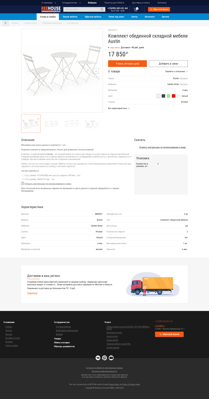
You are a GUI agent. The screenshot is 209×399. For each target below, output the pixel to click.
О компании (47, 2)
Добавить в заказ (168, 63)
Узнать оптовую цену (127, 63)
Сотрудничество (69, 2)
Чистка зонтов (112, 336)
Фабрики (92, 2)
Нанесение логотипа (114, 333)
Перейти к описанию (175, 71)
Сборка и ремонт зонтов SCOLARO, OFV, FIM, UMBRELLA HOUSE (127, 328)
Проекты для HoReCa (114, 2)
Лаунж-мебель (70, 16)
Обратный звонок (159, 9)
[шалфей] (168, 96)
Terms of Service (129, 384)
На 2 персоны (73, 23)
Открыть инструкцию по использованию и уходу (48, 183)
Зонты (134, 16)
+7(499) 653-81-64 (118, 9)
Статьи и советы (11, 345)
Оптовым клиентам (63, 327)
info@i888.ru (160, 326)
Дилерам (59, 334)
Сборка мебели (112, 340)
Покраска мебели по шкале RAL (118, 344)
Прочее (165, 16)
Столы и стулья (48, 16)
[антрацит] (163, 96)
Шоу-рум (8, 334)
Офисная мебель (93, 16)
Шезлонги (150, 16)
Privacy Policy (114, 384)
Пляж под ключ (116, 16)
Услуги (107, 322)
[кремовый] (178, 96)
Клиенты (8, 327)
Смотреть (184, 78)
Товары (57, 338)
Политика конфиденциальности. (104, 371)
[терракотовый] (173, 96)
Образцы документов (64, 346)
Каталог (15, 23)
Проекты (8, 330)
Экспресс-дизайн (112, 347)
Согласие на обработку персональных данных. (104, 368)
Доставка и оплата (141, 2)
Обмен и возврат (62, 342)
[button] (96, 71)
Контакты (162, 2)
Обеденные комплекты (52, 23)
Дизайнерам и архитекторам (67, 330)
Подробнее (32, 293)
